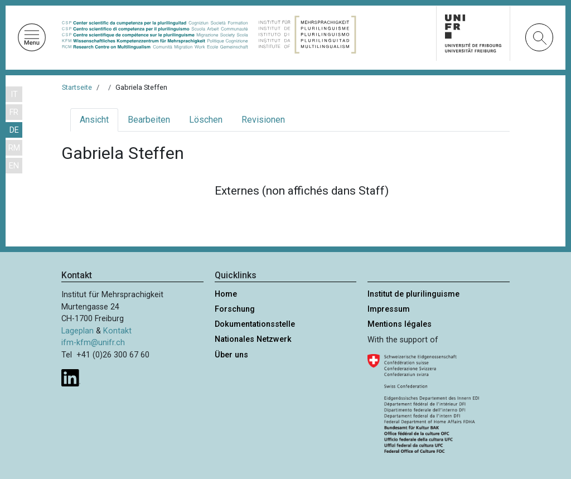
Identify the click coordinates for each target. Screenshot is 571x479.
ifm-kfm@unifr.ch (93, 342)
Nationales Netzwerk (253, 339)
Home (226, 294)
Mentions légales (399, 324)
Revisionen (263, 119)
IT (14, 94)
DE (14, 130)
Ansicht (94, 119)
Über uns (231, 355)
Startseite (77, 87)
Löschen (205, 119)
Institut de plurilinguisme (413, 294)
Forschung (235, 309)
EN (14, 166)
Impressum (388, 309)
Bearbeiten (149, 119)
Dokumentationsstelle (255, 324)
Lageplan (77, 331)
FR (13, 112)
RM (14, 148)
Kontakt (117, 331)
